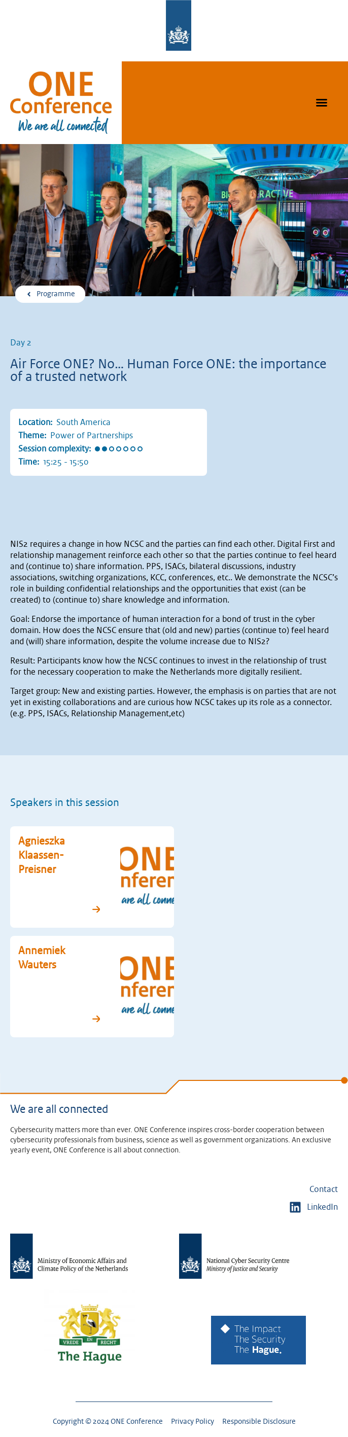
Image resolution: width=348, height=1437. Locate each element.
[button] (321, 102)
